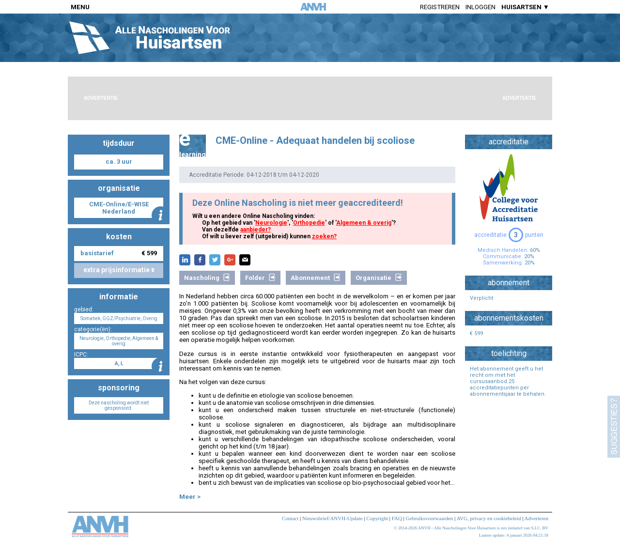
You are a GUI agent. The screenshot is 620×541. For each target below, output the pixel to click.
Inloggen (480, 7)
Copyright (377, 518)
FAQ (397, 518)
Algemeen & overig (363, 222)
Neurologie (271, 222)
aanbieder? (255, 229)
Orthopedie (309, 222)
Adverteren (536, 518)
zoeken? (324, 236)
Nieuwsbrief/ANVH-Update (332, 518)
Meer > (190, 496)
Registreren (440, 7)
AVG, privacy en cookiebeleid (488, 518)
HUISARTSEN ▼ (525, 7)
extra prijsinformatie (119, 270)
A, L (119, 363)
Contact (290, 518)
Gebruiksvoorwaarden (429, 518)
